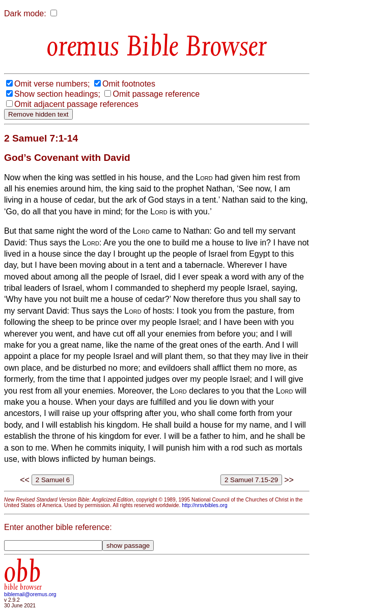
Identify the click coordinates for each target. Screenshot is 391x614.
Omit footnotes (128, 83)
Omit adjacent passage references (76, 104)
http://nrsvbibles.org (204, 505)
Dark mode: (25, 13)
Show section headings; (57, 94)
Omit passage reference (156, 94)
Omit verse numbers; (52, 83)
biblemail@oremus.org (30, 594)
